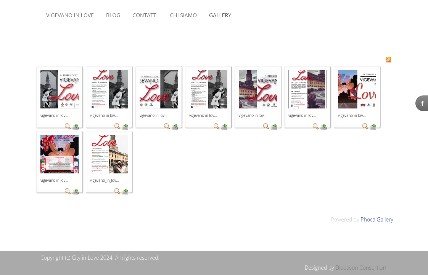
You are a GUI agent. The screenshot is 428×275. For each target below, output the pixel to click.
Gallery (220, 15)
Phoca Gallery (376, 219)
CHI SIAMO (183, 15)
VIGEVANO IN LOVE (70, 15)
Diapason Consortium (361, 267)
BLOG (113, 15)
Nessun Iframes (252, 15)
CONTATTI (145, 15)
